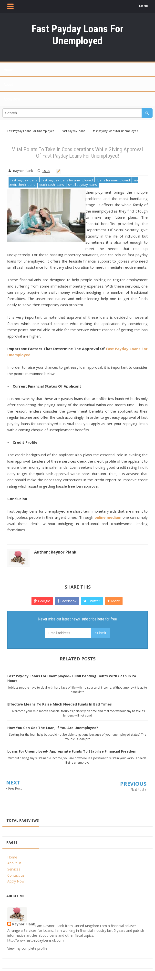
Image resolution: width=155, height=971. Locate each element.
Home (12, 857)
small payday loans (82, 184)
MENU (143, 6)
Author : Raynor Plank (55, 552)
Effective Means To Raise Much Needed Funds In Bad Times (59, 704)
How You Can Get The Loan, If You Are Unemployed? (52, 727)
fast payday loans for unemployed (67, 180)
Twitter (91, 600)
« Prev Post (14, 788)
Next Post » (138, 790)
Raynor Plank (23, 924)
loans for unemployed (113, 180)
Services (13, 869)
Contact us (15, 875)
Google (42, 600)
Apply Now (15, 881)
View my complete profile (27, 948)
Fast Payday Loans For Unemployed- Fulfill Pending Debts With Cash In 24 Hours (71, 678)
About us (14, 863)
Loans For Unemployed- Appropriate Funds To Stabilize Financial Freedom (71, 751)
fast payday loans (23, 180)
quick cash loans (51, 184)
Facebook (66, 600)
